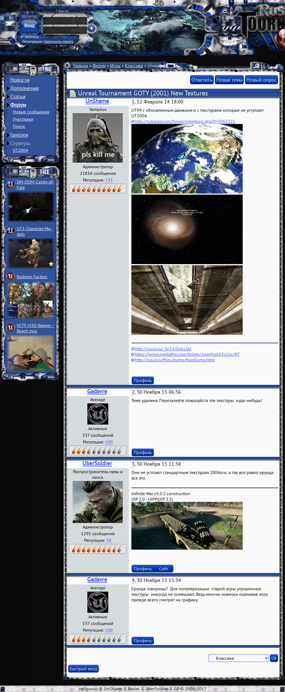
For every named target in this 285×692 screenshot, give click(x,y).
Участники (23, 119)
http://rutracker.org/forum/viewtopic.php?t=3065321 (185, 121)
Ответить (201, 79)
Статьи (17, 96)
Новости (20, 79)
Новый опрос (261, 79)
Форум (18, 104)
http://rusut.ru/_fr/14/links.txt (163, 348)
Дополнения (24, 88)
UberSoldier (97, 463)
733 (109, 180)
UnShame (97, 101)
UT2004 (20, 150)
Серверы (20, 143)
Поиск (19, 126)
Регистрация (32, 41)
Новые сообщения (31, 112)
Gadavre (97, 391)
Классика (134, 65)
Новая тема (229, 79)
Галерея (19, 135)
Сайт (163, 568)
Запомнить (30, 37)
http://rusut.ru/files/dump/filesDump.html (175, 360)
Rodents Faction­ (32, 276)
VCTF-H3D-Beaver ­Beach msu (35, 328)
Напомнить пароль (58, 41)
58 (108, 540)
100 (109, 442)
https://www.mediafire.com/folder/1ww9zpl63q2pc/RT (187, 354)
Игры (115, 65)
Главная (80, 65)
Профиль (143, 380)
